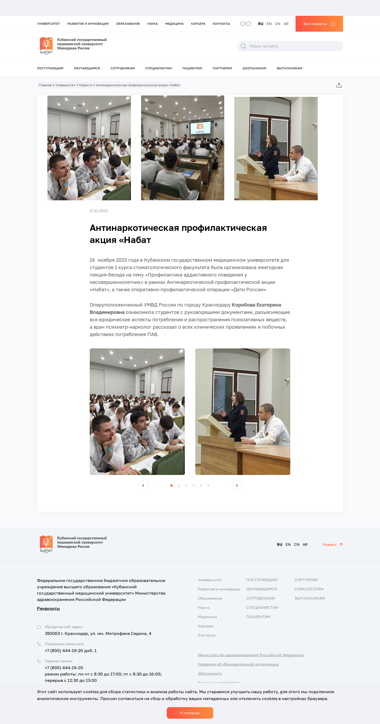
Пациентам (192, 68)
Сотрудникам (123, 68)
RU (260, 23)
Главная (45, 85)
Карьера (198, 24)
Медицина (174, 24)
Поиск (243, 46)
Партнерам (222, 68)
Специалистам (158, 68)
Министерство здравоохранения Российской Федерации (251, 655)
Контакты (221, 24)
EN (269, 23)
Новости (85, 85)
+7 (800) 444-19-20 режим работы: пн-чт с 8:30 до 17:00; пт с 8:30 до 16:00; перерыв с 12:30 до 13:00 (103, 674)
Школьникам (254, 68)
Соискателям (309, 589)
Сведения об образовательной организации (238, 664)
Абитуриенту (210, 673)
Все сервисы (315, 23)
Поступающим (50, 68)
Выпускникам (289, 68)
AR (286, 23)
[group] (137, 411)
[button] (143, 485)
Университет (48, 24)
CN (278, 23)
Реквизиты (48, 608)
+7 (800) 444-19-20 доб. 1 (71, 650)
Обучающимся (87, 68)
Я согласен (190, 713)
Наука (152, 24)
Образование (128, 24)
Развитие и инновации (88, 24)
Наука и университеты (219, 682)
